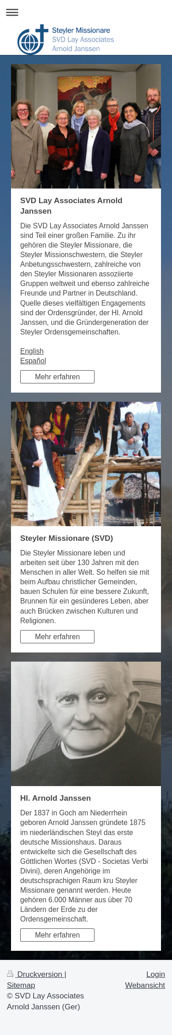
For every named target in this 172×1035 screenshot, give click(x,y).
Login (155, 974)
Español (33, 361)
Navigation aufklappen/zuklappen (86, 12)
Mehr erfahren (57, 377)
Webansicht (145, 985)
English (32, 351)
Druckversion (35, 974)
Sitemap (21, 985)
